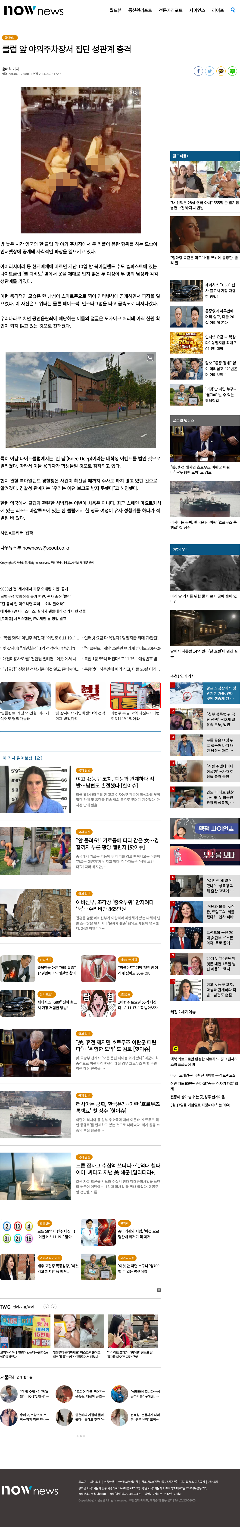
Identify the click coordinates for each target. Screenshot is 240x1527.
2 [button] (81, 1436)
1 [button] (77, 1436)
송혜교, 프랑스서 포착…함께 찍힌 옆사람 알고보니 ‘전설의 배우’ (35, 1419)
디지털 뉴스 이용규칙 (193, 1482)
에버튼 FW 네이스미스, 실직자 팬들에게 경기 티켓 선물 (43, 611)
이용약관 (109, 1482)
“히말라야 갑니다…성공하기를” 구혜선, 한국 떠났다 (145, 1396)
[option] (77, 1338)
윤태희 (7, 68)
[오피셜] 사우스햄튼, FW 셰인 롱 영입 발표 (33, 618)
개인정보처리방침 (128, 1482)
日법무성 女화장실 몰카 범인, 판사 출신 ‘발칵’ (36, 596)
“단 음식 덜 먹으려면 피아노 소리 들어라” (32, 603)
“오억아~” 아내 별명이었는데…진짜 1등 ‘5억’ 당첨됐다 (77, 1354)
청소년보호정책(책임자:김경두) (159, 1482)
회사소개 (95, 1482)
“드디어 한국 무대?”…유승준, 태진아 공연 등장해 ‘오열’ (90, 1396)
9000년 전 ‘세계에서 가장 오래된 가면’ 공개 (34, 589)
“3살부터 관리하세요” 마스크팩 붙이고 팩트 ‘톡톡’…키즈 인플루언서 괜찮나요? (130, 1356)
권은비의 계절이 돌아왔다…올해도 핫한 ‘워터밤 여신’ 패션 (90, 1419)
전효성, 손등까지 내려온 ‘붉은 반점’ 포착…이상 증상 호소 (145, 1419)
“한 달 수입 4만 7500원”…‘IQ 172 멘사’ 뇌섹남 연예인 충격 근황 (34, 1396)
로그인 (82, 1482)
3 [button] (84, 1436)
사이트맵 (213, 1482)
